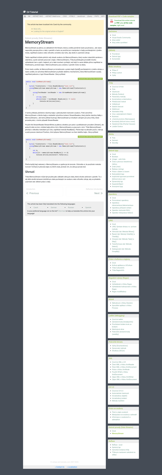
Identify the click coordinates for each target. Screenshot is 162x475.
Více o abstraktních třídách (122, 114)
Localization (72, 467)
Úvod (114, 35)
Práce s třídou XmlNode (121, 370)
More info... (38, 29)
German (54, 207)
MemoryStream (118, 433)
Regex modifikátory (119, 292)
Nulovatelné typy (118, 174)
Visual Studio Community (121, 38)
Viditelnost (116, 104)
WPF (103, 16)
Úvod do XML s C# (119, 362)
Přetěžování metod (119, 102)
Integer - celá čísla (118, 159)
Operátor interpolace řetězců (122, 213)
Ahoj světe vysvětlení (119, 43)
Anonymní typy (117, 186)
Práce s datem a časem (120, 172)
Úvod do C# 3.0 (117, 391)
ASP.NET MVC (38, 16)
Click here (61, 211)
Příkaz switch (117, 73)
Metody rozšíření (118, 401)
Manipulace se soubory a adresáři (124, 415)
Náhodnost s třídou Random (122, 303)
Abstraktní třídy (117, 112)
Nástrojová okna (118, 329)
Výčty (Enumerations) (120, 346)
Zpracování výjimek (119, 348)
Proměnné (116, 54)
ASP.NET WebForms (53, 16)
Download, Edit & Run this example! (90, 79)
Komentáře (116, 59)
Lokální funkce (117, 126)
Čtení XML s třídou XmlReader (123, 365)
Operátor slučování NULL (121, 210)
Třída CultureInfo (118, 268)
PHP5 (97, 16)
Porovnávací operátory (120, 200)
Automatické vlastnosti (120, 393)
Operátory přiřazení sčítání (121, 208)
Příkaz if (115, 70)
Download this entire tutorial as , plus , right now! (122, 22)
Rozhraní (115, 117)
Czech (36, 207)
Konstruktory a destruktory (121, 99)
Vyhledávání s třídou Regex (122, 284)
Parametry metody (119, 97)
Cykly (114, 75)
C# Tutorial (32, 12)
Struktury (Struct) (118, 351)
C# (29, 16)
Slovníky (115, 143)
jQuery (89, 16)
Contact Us (60, 467)
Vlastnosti (115, 92)
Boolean (115, 157)
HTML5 (72, 16)
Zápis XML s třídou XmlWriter (123, 377)
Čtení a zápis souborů (120, 412)
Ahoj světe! (116, 40)
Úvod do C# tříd (117, 87)
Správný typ (116, 447)
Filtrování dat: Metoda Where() (123, 232)
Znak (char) (116, 167)
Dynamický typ (117, 182)
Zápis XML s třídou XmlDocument (124, 379)
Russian (71, 207)
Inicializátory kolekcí (119, 398)
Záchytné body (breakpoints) (122, 322)
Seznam (115, 140)
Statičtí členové (117, 107)
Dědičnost (115, 109)
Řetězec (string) (118, 169)
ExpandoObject (117, 184)
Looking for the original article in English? (49, 31)
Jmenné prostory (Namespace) (123, 119)
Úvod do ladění (117, 319)
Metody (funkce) (118, 94)
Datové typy (116, 56)
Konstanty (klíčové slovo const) (123, 122)
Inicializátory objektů (119, 396)
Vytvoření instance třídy (120, 450)
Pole (113, 89)
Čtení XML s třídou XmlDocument (124, 367)
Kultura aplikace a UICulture (122, 265)
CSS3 (65, 16)
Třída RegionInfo (118, 270)
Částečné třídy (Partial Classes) (123, 124)
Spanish (88, 207)
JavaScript (81, 16)
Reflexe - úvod (117, 445)
